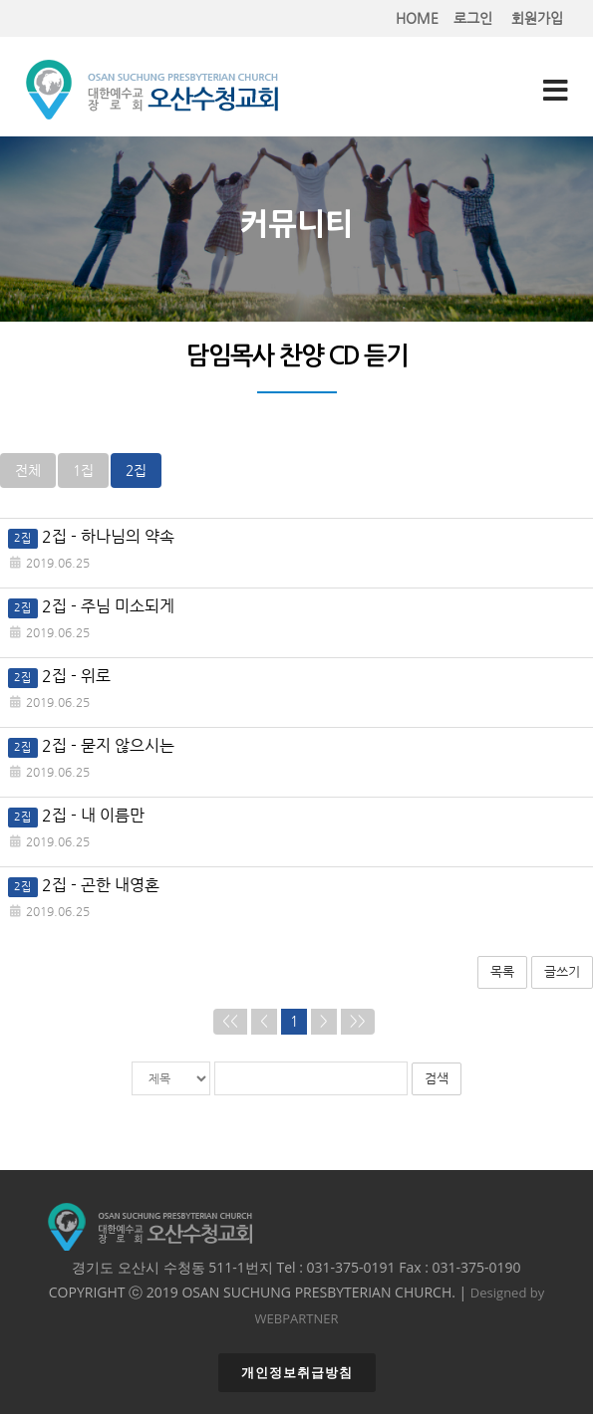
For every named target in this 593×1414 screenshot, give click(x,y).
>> (358, 1021)
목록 (502, 971)
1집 (83, 470)
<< (230, 1021)
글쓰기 (562, 971)
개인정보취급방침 (297, 1372)
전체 (28, 470)
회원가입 (537, 18)
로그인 (472, 18)
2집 (136, 470)
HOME (417, 18)
